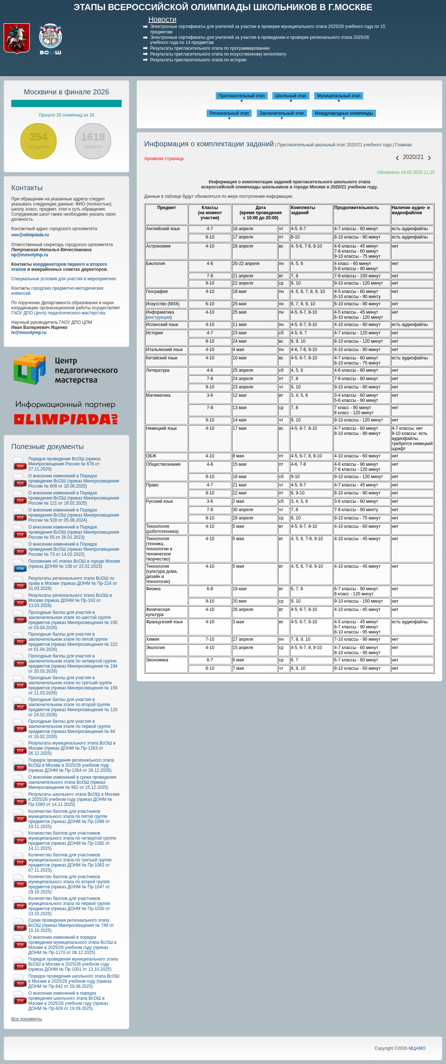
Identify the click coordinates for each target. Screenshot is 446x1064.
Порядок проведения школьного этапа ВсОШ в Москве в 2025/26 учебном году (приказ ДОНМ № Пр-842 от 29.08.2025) (73, 981)
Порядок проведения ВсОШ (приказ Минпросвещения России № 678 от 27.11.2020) (64, 464)
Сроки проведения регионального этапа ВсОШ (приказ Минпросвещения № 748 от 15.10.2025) (71, 925)
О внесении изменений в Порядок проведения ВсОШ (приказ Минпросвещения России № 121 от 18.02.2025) (73, 498)
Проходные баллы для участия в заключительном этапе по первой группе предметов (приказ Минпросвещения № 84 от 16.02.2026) (71, 729)
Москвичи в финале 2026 (66, 92)
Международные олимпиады (344, 113)
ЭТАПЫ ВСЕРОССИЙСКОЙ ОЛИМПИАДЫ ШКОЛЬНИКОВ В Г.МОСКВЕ (223, 7)
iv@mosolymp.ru (28, 332)
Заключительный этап (282, 113)
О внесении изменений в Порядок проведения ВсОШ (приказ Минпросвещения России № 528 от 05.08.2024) (73, 515)
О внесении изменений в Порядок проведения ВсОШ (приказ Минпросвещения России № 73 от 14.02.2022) (73, 549)
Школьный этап (291, 95)
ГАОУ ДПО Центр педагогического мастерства (58, 312)
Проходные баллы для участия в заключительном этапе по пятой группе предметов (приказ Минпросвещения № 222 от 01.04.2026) (73, 642)
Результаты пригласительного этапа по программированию (209, 48)
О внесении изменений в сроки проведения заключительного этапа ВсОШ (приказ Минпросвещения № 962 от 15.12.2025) (72, 782)
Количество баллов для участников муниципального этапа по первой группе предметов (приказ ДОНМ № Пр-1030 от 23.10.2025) (69, 906)
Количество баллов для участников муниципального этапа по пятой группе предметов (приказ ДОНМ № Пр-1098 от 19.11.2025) (69, 819)
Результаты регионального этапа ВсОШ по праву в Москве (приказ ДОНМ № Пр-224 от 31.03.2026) (72, 583)
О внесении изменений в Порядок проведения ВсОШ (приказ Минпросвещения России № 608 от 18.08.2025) (73, 481)
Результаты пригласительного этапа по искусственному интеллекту (218, 54)
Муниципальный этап (338, 95)
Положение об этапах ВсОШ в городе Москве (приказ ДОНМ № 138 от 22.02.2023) (74, 564)
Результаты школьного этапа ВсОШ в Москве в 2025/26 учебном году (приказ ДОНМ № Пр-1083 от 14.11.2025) (73, 799)
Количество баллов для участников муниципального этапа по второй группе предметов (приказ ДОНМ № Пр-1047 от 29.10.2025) (69, 884)
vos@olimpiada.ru (30, 234)
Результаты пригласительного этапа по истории (198, 59)
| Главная (401, 144)
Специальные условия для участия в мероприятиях (63, 278)
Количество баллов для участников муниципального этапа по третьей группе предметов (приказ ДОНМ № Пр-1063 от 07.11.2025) (70, 862)
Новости (162, 19)
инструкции (158, 317)
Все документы (26, 1019)
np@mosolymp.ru (29, 254)
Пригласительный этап (242, 95)
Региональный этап (229, 113)
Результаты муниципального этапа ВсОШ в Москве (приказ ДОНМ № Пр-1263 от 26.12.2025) (71, 748)
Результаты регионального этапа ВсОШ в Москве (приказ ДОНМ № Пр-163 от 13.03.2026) (70, 600)
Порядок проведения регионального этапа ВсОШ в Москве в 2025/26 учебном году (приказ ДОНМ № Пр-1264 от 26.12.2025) (71, 765)
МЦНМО (417, 1048)
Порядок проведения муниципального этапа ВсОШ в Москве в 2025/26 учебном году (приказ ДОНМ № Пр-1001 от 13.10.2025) (73, 964)
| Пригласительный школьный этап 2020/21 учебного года (333, 144)
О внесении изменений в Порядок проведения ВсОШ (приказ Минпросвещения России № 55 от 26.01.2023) (73, 532)
